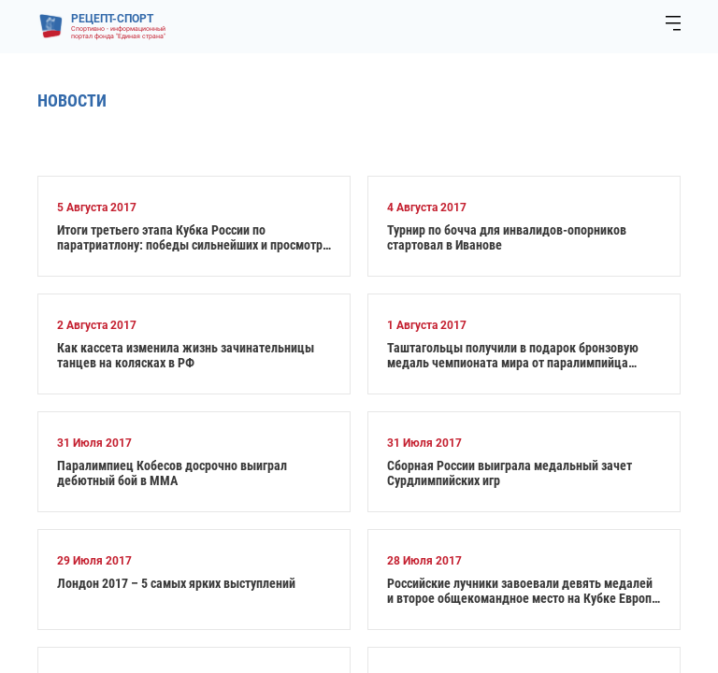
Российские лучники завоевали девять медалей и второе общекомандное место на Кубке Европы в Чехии (524, 591)
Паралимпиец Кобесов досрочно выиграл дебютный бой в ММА (172, 473)
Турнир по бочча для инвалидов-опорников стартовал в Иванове (506, 237)
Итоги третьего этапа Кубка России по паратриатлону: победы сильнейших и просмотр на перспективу (190, 237)
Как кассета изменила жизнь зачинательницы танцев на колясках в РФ (185, 355)
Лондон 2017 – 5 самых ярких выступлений (176, 583)
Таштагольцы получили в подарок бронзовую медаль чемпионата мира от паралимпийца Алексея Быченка (513, 355)
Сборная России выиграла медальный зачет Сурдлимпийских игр (509, 473)
